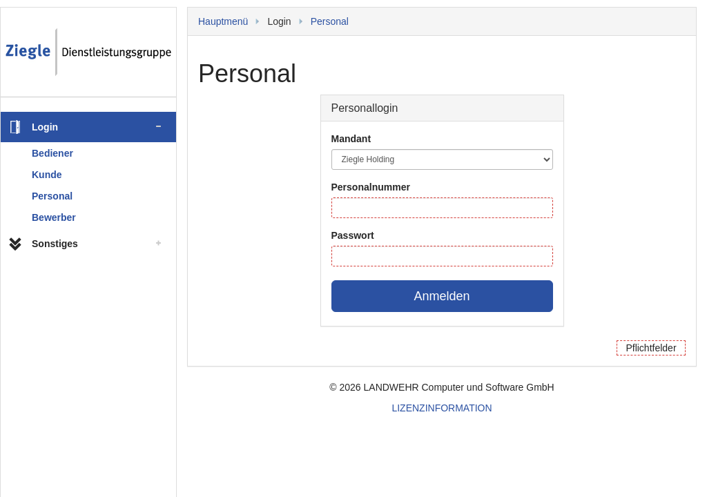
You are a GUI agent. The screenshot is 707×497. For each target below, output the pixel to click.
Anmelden (441, 296)
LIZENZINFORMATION (441, 407)
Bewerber (54, 217)
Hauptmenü (223, 21)
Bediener (52, 153)
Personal (52, 196)
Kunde (47, 174)
